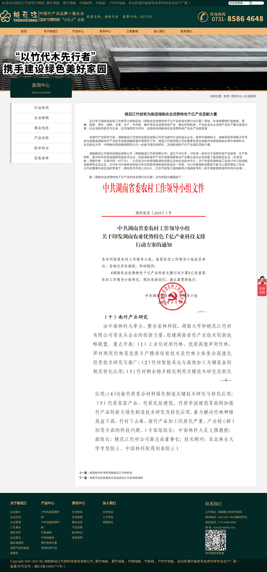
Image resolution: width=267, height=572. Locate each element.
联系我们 (186, 31)
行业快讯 (41, 107)
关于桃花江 (51, 31)
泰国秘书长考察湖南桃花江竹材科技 (111, 472)
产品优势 (41, 138)
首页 (24, 31)
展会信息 (41, 128)
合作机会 (108, 511)
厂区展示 (15, 527)
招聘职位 (108, 522)
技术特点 (41, 148)
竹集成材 (46, 532)
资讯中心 (105, 31)
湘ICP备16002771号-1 (49, 566)
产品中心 (78, 31)
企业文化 (15, 517)
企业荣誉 (15, 522)
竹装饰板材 (47, 537)
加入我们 (159, 31)
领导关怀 (15, 532)
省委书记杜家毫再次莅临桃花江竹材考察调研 (116, 477)
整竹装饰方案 (49, 542)
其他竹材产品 (49, 547)
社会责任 (15, 537)
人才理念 (108, 517)
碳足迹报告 (17, 542)
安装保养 (41, 158)
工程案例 (132, 31)
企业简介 (15, 511)
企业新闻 (250, 96)
